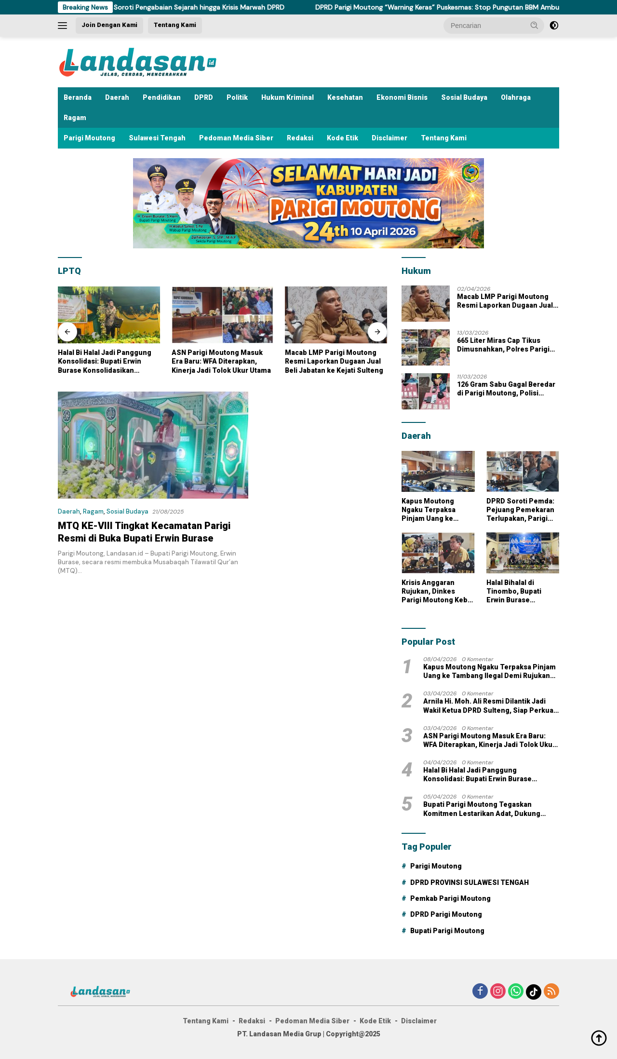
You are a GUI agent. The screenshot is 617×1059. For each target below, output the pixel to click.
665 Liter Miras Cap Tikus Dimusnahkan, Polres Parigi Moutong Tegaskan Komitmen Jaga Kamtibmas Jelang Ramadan (507, 345)
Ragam (75, 118)
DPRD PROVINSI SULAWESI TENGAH (469, 882)
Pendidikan (162, 97)
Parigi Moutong (89, 138)
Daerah (117, 97)
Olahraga (516, 97)
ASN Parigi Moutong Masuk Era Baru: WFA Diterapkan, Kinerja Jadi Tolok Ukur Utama (258, 361)
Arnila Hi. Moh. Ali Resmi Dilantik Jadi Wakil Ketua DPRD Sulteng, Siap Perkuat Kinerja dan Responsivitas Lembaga (489, 705)
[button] (534, 25)
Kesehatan (345, 97)
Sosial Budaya (464, 97)
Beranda (78, 97)
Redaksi (300, 138)
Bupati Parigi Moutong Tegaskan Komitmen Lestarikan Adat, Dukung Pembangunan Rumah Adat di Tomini (484, 809)
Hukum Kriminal (287, 97)
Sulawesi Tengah (157, 138)
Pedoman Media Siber (236, 138)
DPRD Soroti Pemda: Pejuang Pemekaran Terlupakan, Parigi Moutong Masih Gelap (522, 510)
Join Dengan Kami (109, 24)
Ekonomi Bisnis (402, 97)
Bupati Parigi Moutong (447, 931)
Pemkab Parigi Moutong (450, 898)
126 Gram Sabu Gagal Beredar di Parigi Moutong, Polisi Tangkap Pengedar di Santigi (506, 388)
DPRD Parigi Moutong (446, 914)
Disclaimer (389, 138)
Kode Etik (342, 138)
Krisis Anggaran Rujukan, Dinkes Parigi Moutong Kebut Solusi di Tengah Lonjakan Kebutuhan (438, 592)
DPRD (203, 97)
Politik (237, 97)
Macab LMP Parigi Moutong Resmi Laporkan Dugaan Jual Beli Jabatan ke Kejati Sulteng (372, 361)
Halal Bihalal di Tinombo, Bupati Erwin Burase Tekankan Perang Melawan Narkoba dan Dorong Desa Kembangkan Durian (522, 592)
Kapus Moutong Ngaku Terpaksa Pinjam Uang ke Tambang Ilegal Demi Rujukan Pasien (436, 510)
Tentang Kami (175, 24)
